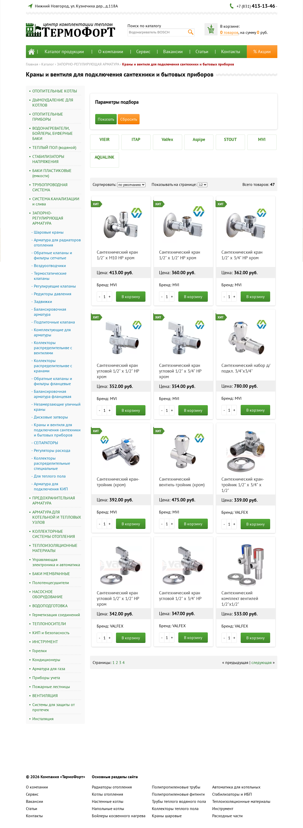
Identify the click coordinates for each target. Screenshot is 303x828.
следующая (261, 662)
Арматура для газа (48, 668)
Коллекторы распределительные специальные (52, 463)
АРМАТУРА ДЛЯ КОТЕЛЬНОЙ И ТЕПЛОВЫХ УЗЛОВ (56, 517)
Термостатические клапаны (50, 276)
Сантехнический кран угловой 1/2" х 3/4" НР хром (180, 371)
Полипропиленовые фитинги (178, 794)
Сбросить (128, 119)
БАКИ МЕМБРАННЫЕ (51, 573)
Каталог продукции (64, 51)
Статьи (202, 51)
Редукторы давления (52, 293)
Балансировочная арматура (50, 312)
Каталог (47, 64)
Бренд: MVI (107, 284)
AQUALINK (104, 157)
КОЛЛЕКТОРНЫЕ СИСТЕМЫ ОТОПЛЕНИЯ (53, 534)
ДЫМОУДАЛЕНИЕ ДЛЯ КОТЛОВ (52, 102)
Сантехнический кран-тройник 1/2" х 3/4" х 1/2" (242, 484)
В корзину (131, 296)
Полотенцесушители (50, 582)
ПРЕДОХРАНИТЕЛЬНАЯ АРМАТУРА (53, 500)
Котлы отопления (107, 794)
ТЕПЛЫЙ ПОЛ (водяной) (54, 147)
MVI (262, 139)
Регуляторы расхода (52, 450)
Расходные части (227, 815)
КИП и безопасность (50, 632)
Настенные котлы (107, 801)
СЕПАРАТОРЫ (46, 442)
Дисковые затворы (51, 417)
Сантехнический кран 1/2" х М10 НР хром (117, 255)
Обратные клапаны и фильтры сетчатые (53, 255)
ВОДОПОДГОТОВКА (49, 605)
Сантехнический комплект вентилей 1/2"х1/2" (239, 598)
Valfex (167, 139)
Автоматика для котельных (236, 786)
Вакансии (173, 51)
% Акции (262, 51)
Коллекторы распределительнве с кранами (53, 365)
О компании (110, 51)
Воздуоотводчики (50, 265)
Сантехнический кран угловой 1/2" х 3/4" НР (180, 595)
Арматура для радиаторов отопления (57, 242)
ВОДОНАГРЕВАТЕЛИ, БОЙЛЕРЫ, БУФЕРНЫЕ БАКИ (52, 133)
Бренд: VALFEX (234, 512)
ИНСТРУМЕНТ (45, 641)
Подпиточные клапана (54, 322)
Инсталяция (43, 718)
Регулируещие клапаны (55, 286)
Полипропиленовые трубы (176, 786)
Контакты (230, 51)
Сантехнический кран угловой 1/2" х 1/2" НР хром (118, 371)
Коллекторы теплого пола (175, 808)
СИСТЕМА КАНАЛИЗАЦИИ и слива (55, 201)
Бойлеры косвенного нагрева (118, 815)
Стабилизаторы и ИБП (232, 794)
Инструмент (222, 808)
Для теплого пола (50, 476)
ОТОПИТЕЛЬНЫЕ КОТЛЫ (54, 90)
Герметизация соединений (56, 614)
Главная (32, 64)
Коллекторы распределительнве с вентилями (53, 347)
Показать (106, 119)
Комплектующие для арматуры (52, 332)
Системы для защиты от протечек (53, 707)
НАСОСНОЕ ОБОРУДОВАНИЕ (47, 594)
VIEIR (105, 139)
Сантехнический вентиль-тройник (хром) (182, 482)
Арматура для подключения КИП (51, 486)
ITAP (136, 139)
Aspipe (199, 139)
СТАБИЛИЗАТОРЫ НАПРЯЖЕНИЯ (48, 159)
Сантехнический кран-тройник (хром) (118, 482)
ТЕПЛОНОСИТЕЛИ (49, 623)
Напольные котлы (108, 808)
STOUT (230, 139)
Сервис (143, 51)
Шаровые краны (49, 232)
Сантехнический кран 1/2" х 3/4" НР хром (241, 255)
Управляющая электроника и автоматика (56, 562)
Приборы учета (46, 677)
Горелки (39, 650)
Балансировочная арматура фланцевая (52, 394)
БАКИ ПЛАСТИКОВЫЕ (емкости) (52, 173)
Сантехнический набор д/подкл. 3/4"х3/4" (245, 368)
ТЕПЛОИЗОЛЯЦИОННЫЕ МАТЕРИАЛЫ (54, 548)
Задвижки (43, 301)
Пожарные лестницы (51, 686)
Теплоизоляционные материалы (241, 801)
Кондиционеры (46, 659)
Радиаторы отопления (112, 786)
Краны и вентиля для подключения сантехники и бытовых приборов (178, 64)
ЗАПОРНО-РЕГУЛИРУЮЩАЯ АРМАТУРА (88, 64)
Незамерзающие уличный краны (57, 407)
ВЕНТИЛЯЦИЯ (45, 695)
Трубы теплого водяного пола (179, 801)
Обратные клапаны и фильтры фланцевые (53, 381)
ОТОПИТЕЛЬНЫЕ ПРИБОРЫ (47, 116)
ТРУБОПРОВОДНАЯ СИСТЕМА (49, 187)
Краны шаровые (167, 815)
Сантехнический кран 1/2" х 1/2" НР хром (179, 255)
